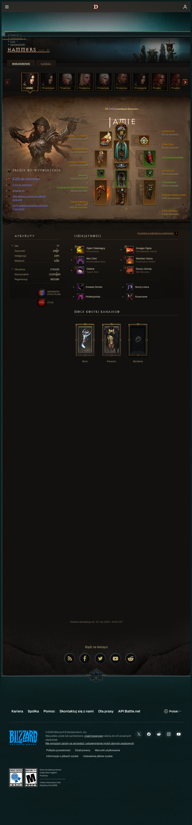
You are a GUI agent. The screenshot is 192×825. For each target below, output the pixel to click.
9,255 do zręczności (24, 179)
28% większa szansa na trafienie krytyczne (27, 198)
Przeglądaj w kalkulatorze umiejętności (157, 233)
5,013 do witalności (20, 185)
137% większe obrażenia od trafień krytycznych (28, 207)
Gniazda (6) (17, 191)
